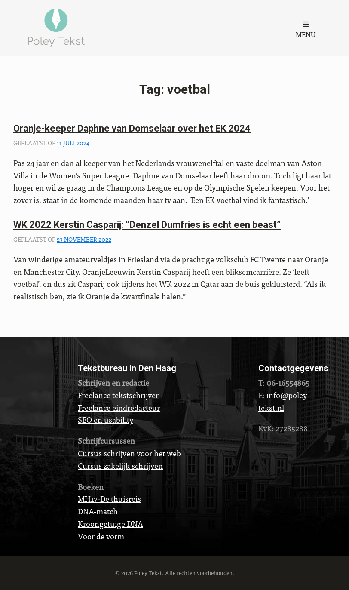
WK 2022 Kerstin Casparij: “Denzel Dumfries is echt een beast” (147, 224)
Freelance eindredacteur (119, 407)
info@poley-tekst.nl (283, 401)
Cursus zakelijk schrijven (120, 465)
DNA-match (98, 511)
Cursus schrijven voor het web (129, 453)
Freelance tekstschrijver (118, 395)
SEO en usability (105, 419)
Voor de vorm (101, 536)
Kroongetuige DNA (110, 523)
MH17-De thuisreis (109, 498)
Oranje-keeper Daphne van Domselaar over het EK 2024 (132, 128)
